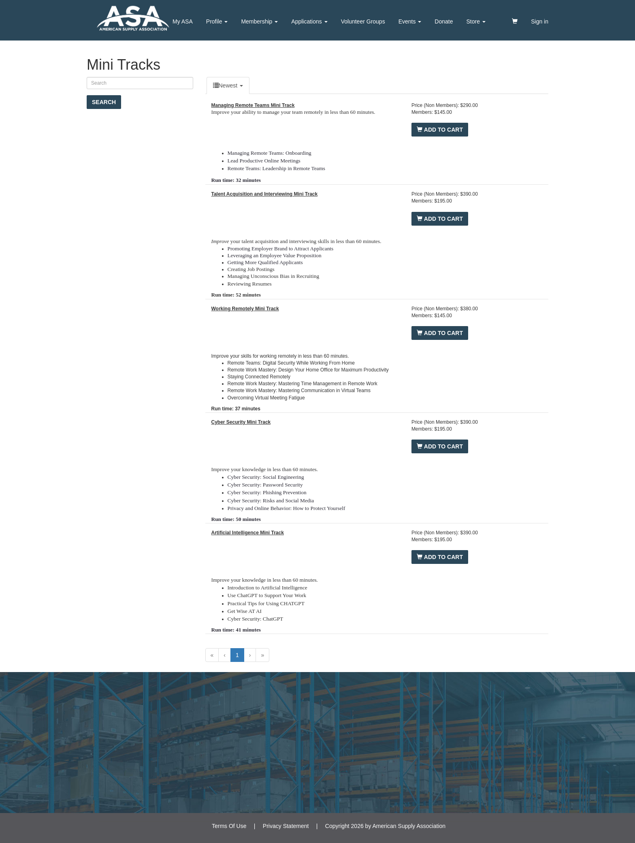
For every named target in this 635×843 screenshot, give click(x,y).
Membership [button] (259, 21)
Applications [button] (309, 21)
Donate (444, 21)
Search (104, 102)
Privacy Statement (286, 826)
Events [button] (410, 21)
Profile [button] (217, 21)
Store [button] (476, 21)
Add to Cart (440, 129)
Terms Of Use (229, 826)
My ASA (183, 21)
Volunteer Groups (363, 21)
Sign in (539, 21)
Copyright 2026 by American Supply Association (385, 826)
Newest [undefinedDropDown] (228, 85)
